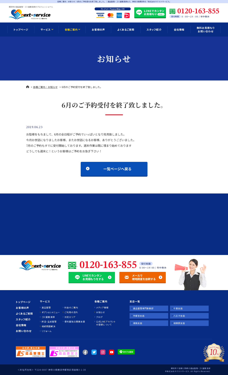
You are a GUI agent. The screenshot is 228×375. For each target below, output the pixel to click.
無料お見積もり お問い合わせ (205, 29)
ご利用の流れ (71, 312)
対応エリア (70, 317)
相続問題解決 (48, 326)
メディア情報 (102, 307)
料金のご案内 (71, 307)
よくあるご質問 (125, 29)
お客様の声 (98, 29)
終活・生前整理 (49, 321)
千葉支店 (178, 308)
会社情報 (179, 29)
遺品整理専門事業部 (143, 308)
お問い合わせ (23, 331)
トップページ (21, 29)
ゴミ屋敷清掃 (48, 317)
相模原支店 (179, 323)
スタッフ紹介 (154, 29)
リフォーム (47, 331)
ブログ (99, 317)
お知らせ (100, 312)
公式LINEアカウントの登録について (106, 323)
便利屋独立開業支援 (75, 321)
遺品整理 (46, 307)
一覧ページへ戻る (117, 168)
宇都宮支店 (138, 315)
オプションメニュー (51, 312)
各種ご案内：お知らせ (45, 87)
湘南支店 (137, 323)
